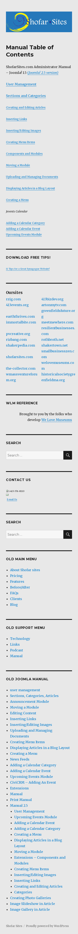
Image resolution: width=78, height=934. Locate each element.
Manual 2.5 (19, 805)
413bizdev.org (52, 299)
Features (17, 581)
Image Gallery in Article (30, 909)
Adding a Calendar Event (23, 229)
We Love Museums (56, 420)
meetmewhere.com (57, 322)
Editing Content (23, 713)
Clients (16, 599)
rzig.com (13, 299)
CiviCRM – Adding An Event (33, 782)
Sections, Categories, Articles (34, 696)
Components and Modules (24, 154)
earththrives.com (20, 316)
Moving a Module (18, 165)
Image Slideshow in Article (32, 904)
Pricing (16, 576)
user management (25, 690)
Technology (20, 639)
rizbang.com (16, 339)
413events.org (17, 305)
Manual (16, 656)
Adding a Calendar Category (25, 223)
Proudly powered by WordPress (47, 926)
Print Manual (21, 800)
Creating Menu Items (20, 142)
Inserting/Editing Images (23, 130)
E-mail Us (12, 499)
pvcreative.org (18, 334)
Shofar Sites (14, 926)
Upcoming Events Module (24, 234)
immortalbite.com (21, 322)
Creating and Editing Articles (25, 107)
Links (15, 644)
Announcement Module (29, 701)
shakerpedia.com (20, 345)
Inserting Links (16, 119)
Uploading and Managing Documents (32, 177)
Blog (14, 605)
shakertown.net (54, 345)
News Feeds (19, 759)
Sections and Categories (26, 96)
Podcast (16, 650)
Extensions (19, 788)
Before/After (20, 587)
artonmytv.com (53, 305)
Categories (23, 892)
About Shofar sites (25, 570)
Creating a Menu (17, 200)
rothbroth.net (52, 339)
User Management (21, 84)
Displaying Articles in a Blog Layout (30, 188)
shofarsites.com (19, 357)
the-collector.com (20, 368)
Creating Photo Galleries (30, 898)
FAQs (14, 593)
